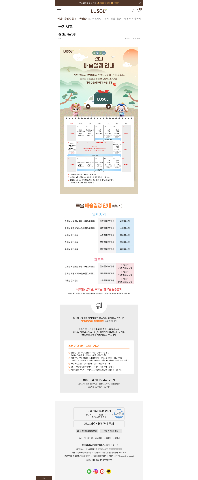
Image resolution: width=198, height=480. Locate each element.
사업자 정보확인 (115, 449)
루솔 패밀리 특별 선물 (87, 3)
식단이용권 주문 (65, 18)
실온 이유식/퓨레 (132, 18)
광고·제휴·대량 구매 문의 (99, 423)
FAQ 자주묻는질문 (111, 431)
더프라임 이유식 (100, 18)
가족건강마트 (83, 18)
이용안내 (116, 438)
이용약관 (107, 438)
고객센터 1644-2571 (99, 411)
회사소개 (82, 438)
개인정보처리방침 (94, 438)
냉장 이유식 (116, 18)
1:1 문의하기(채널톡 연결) (87, 431)
